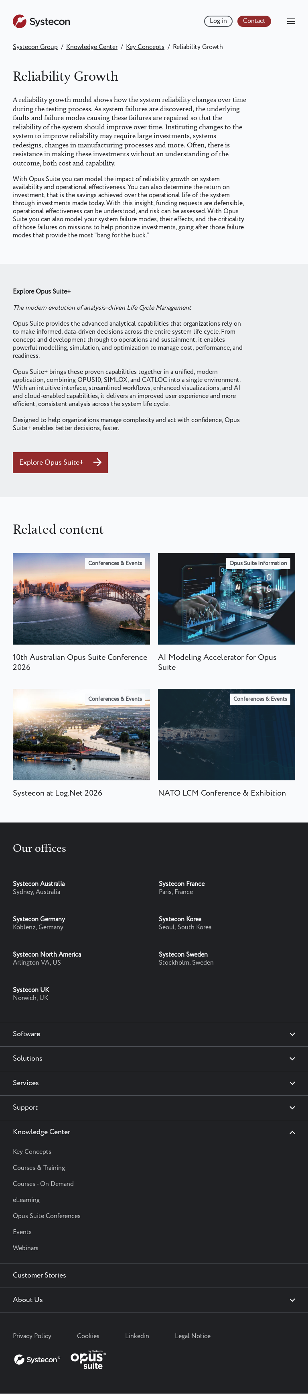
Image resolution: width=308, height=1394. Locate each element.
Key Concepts (145, 47)
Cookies (88, 1336)
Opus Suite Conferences (47, 1216)
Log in (218, 21)
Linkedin (137, 1336)
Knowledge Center (92, 47)
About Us (28, 1300)
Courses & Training (39, 1168)
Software (26, 1034)
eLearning (26, 1200)
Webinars (25, 1248)
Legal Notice (193, 1336)
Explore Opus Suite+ (52, 462)
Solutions (28, 1058)
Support (25, 1107)
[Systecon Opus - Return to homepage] (61, 1357)
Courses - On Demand (43, 1184)
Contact (254, 21)
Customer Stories (39, 1275)
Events (22, 1232)
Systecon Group (35, 47)
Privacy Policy (32, 1336)
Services (26, 1083)
